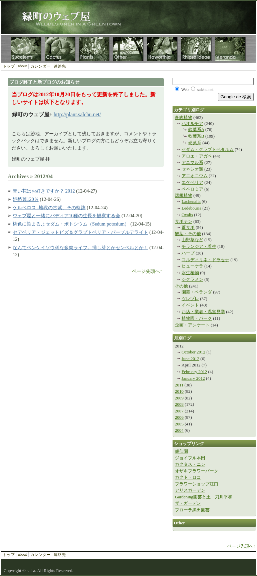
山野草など (192, 239)
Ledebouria (191, 208)
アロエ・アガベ (197, 156)
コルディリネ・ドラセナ (205, 259)
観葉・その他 (188, 233)
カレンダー (40, 66)
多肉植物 (183, 117)
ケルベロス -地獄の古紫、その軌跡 (49, 207)
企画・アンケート (192, 324)
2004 (179, 430)
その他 (181, 286)
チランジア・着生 (199, 246)
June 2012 (190, 358)
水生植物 (190, 272)
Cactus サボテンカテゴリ (60, 49)
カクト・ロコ (188, 477)
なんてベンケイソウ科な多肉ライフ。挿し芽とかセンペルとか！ (80, 247)
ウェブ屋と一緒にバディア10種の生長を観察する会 (66, 215)
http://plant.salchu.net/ (77, 114)
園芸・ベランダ (197, 291)
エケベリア (192, 182)
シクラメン (192, 279)
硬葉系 (194, 142)
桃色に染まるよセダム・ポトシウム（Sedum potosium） (71, 224)
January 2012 (193, 378)
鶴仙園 (181, 451)
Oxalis (187, 214)
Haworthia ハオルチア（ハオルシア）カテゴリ (162, 49)
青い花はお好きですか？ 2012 (44, 191)
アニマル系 (192, 162)
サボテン (183, 221)
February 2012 (194, 371)
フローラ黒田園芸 (192, 509)
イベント (190, 304)
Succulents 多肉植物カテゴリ (26, 49)
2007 (179, 410)
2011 (179, 384)
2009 (179, 397)
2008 (179, 404)
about (22, 66)
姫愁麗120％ (26, 199)
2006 (179, 417)
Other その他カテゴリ (128, 49)
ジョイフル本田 (190, 457)
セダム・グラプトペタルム (208, 149)
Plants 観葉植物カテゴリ (94, 49)
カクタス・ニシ (190, 464)
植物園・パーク (197, 318)
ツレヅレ (190, 298)
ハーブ (188, 253)
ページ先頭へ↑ (147, 271)
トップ (9, 66)
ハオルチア (192, 123)
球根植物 (183, 195)
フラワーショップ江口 (196, 483)
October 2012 (193, 351)
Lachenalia (191, 201)
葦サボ (188, 227)
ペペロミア (192, 189)
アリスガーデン (190, 490)
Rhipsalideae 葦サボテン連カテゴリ (196, 49)
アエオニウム (195, 175)
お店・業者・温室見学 (203, 311)
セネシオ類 (192, 169)
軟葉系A (196, 129)
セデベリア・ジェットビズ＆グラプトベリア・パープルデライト (80, 232)
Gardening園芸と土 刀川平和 (203, 496)
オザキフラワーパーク (196, 470)
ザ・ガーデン (188, 503)
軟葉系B (196, 136)
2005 (179, 423)
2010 (179, 391)
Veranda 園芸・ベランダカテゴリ (230, 49)
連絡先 (60, 66)
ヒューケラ (192, 266)
